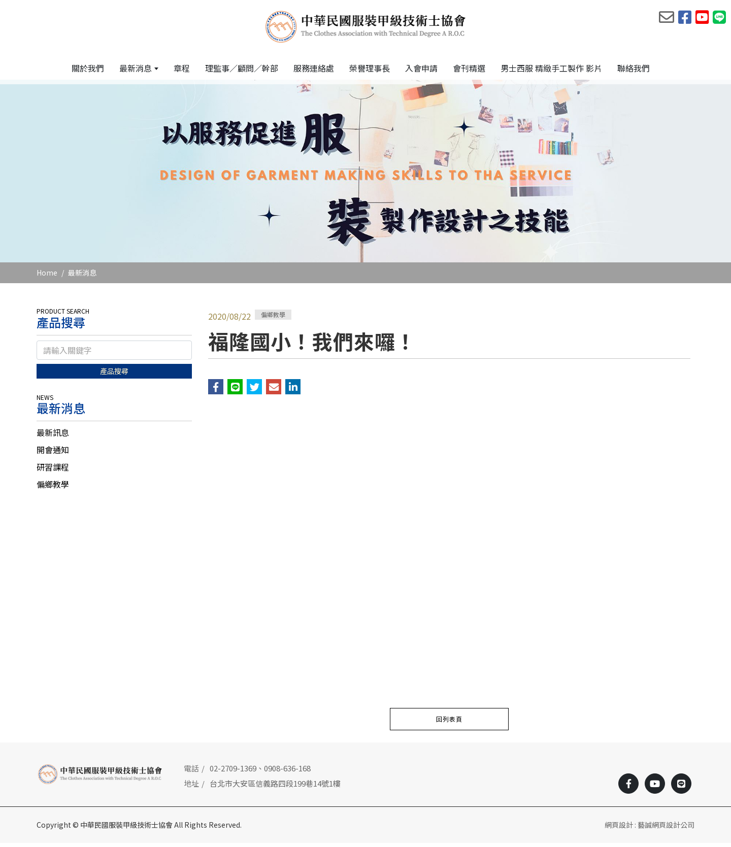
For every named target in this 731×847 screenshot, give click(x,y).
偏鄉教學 (53, 489)
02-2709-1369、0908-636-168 (260, 772)
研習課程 (53, 471)
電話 (191, 772)
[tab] (114, 437)
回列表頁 (449, 723)
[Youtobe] (655, 787)
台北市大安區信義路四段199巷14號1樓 (275, 788)
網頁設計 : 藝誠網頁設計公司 (649, 829)
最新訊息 (53, 437)
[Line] (681, 787)
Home (47, 277)
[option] (365, 175)
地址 (191, 788)
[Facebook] (628, 787)
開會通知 (53, 454)
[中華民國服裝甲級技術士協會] (366, 26)
